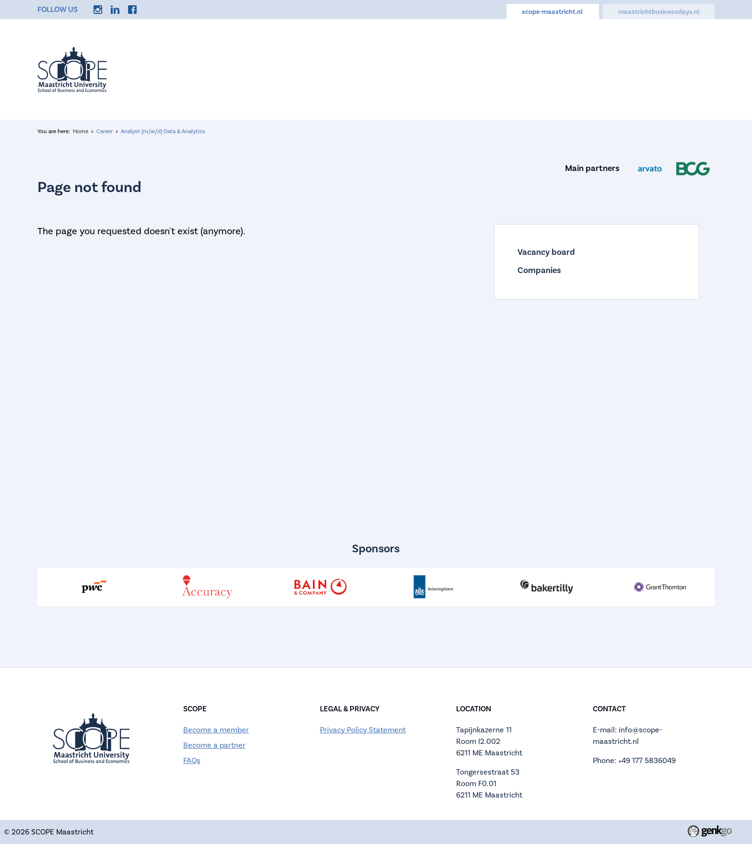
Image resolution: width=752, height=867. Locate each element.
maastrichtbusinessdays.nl (658, 12)
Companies (539, 270)
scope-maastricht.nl (553, 12)
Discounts (561, 69)
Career (507, 69)
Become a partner (214, 745)
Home (193, 69)
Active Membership (373, 69)
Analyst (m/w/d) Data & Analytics (163, 131)
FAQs (191, 760)
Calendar (454, 69)
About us (293, 69)
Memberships (632, 69)
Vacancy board (546, 252)
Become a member (216, 730)
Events (240, 69)
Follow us (57, 9)
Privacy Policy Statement (363, 730)
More (692, 69)
